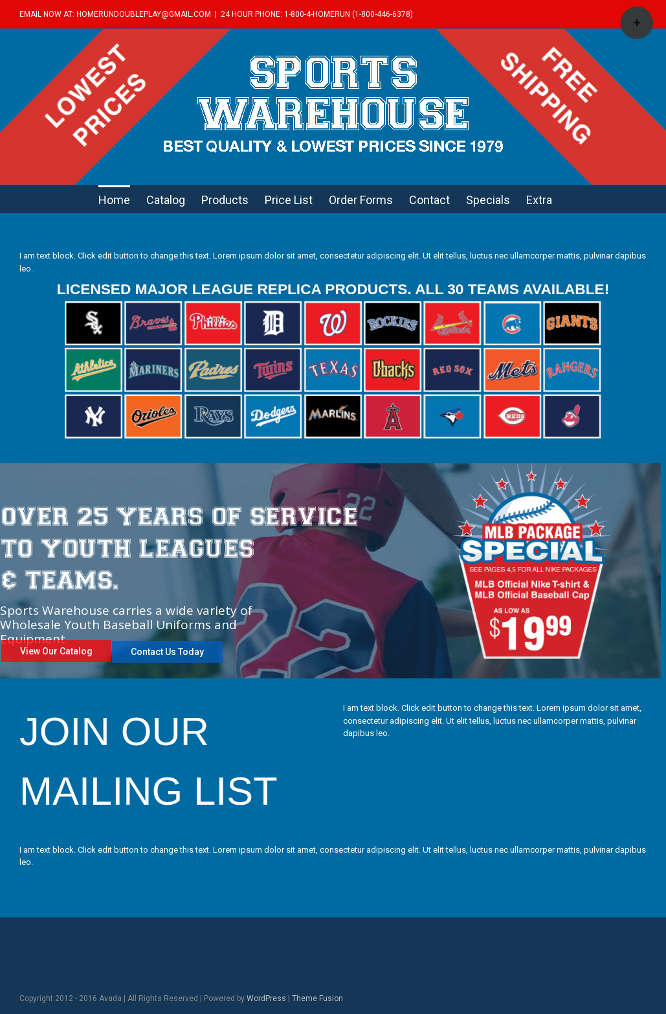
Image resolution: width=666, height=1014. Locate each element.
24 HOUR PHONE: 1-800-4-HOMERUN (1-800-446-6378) (317, 14)
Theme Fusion (317, 998)
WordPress (266, 998)
